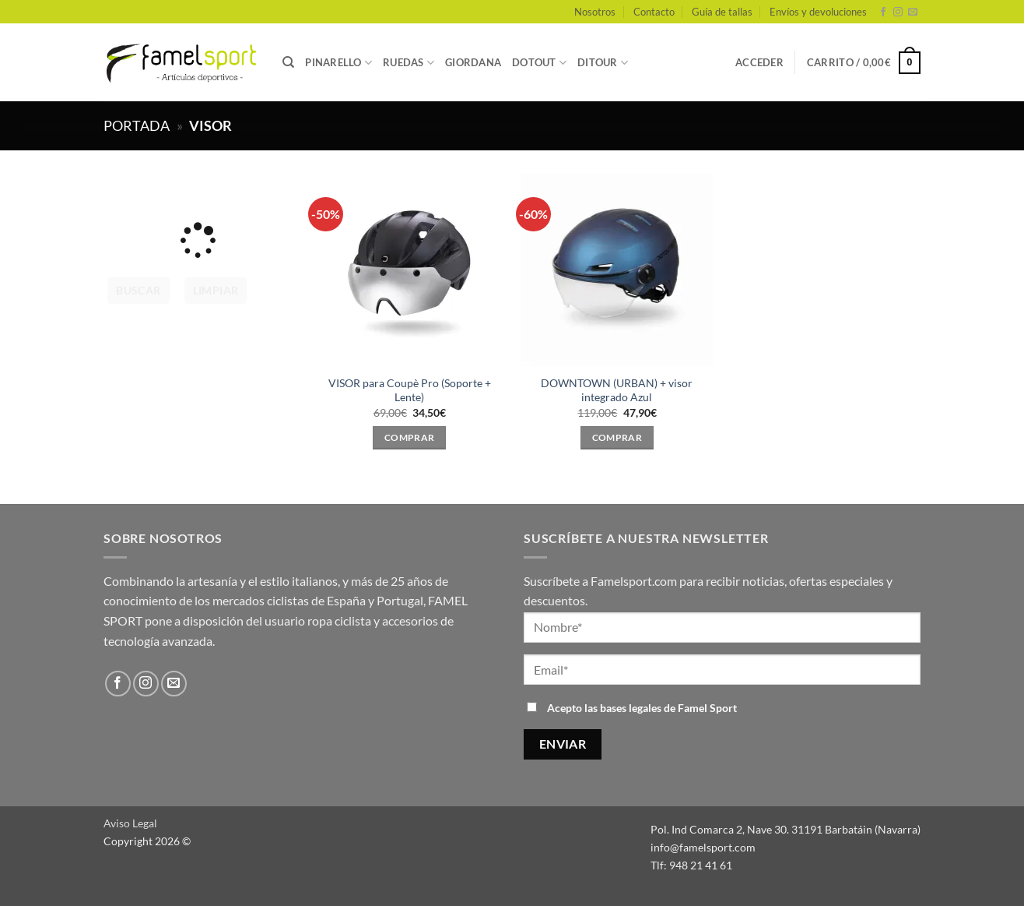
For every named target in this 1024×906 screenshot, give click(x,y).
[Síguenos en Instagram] (898, 12)
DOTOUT (539, 62)
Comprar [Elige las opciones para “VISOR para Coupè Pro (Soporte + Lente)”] (409, 437)
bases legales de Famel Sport (668, 707)
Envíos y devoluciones (818, 11)
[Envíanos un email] (912, 12)
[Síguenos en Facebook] (883, 12)
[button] (759, 62)
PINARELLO (338, 62)
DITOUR (602, 62)
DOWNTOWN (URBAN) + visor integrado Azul (617, 390)
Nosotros (594, 11)
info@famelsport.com (703, 847)
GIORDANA (473, 62)
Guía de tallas (722, 11)
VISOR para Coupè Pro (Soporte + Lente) (409, 390)
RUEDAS (408, 62)
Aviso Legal (130, 823)
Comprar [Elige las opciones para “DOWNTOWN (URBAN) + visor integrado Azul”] (617, 437)
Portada (136, 125)
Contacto (654, 11)
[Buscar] (288, 62)
